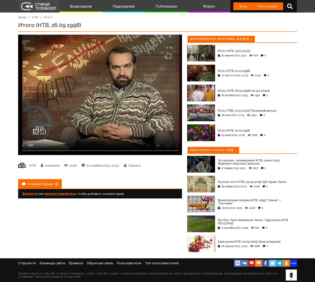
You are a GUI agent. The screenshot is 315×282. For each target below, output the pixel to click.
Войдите (29, 194)
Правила (75, 263)
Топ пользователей (161, 263)
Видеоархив (81, 6)
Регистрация (268, 6)
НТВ (35, 17)
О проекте (27, 263)
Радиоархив (123, 6)
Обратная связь (100, 263)
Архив (22, 17)
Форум (209, 6)
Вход (243, 6)
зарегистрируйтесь (60, 194)
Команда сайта (52, 263)
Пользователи (129, 263)
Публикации (166, 6)
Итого (48, 17)
